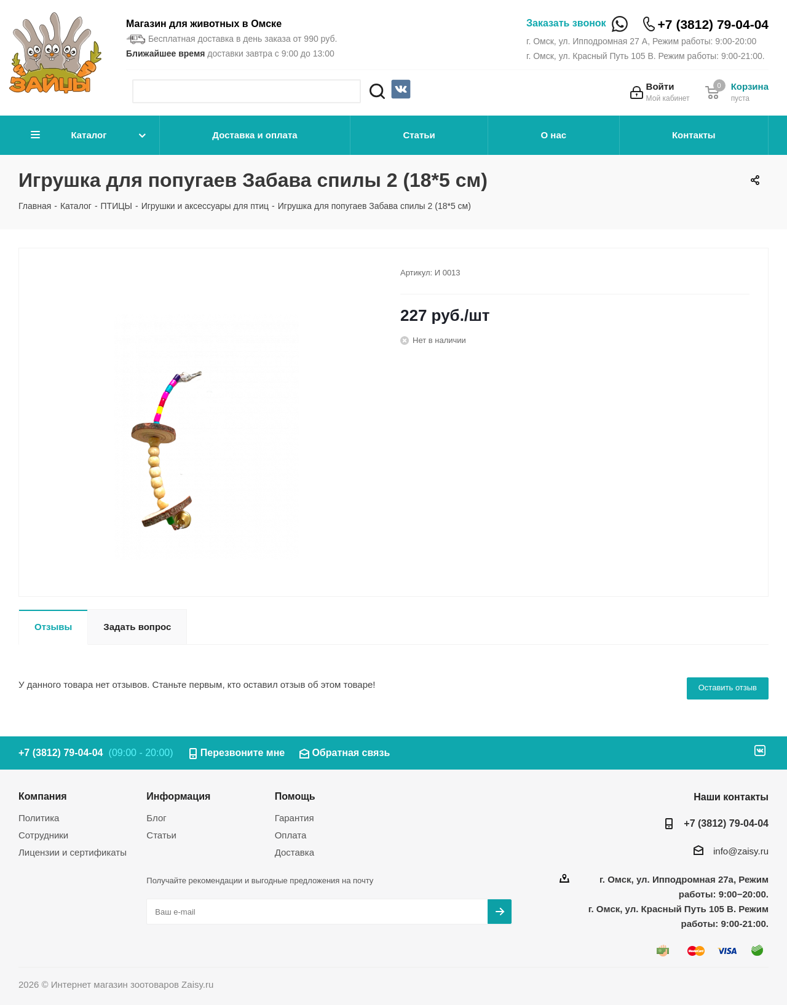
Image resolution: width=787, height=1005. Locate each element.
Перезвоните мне (242, 752)
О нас (554, 135)
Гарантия (294, 818)
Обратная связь (351, 752)
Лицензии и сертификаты (72, 852)
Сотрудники (43, 835)
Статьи (419, 135)
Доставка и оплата (254, 135)
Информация (178, 796)
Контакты (694, 135)
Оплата (291, 835)
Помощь (295, 796)
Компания (42, 796)
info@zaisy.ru (741, 851)
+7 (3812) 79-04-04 (713, 24)
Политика (38, 818)
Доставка (294, 852)
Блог (156, 818)
